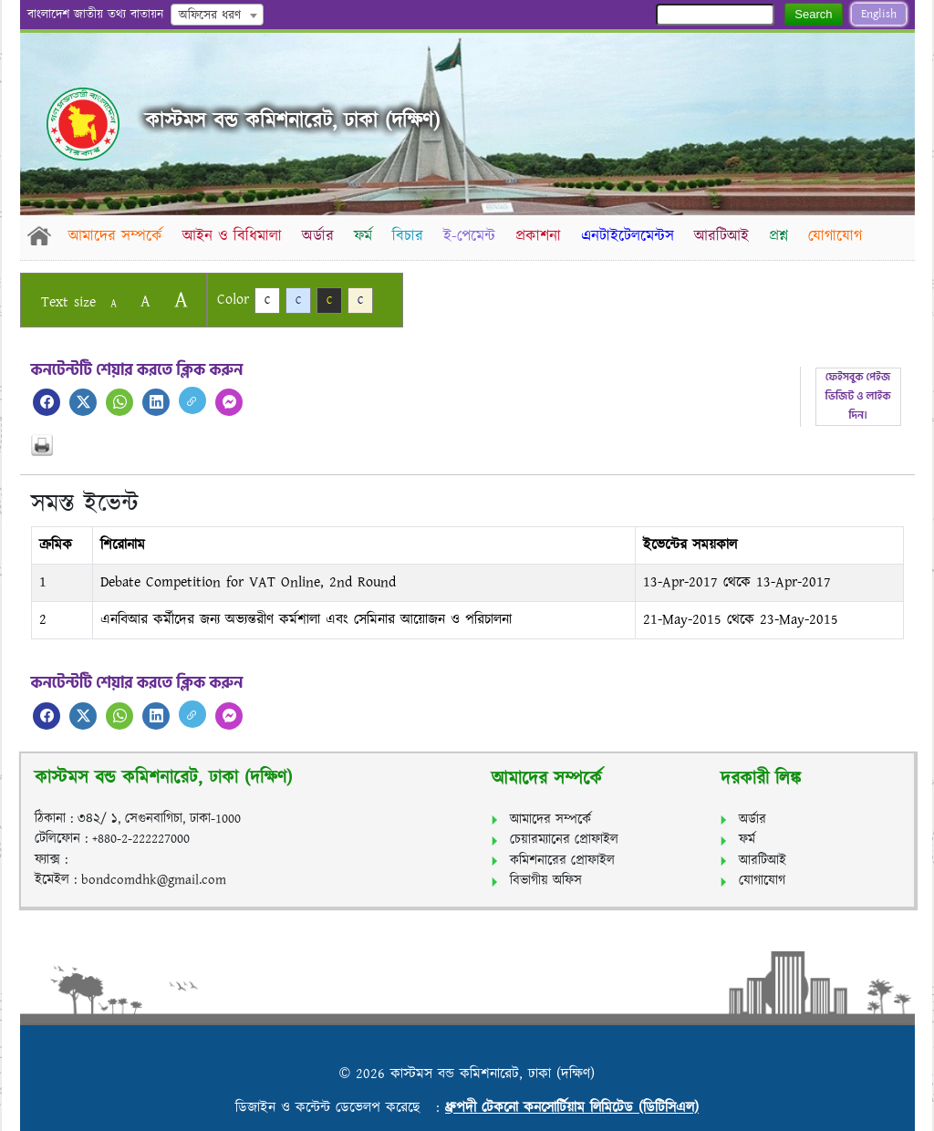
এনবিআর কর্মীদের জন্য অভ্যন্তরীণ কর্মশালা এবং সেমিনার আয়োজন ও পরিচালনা (306, 619)
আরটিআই (728, 236)
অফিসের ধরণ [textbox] (210, 15)
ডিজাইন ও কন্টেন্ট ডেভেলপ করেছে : (340, 1107)
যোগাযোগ (844, 236)
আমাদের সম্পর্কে (115, 236)
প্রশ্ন (786, 236)
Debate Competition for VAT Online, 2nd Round (248, 582)
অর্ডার (320, 236)
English (879, 14)
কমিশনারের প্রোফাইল (562, 860)
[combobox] (217, 15)
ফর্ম (366, 236)
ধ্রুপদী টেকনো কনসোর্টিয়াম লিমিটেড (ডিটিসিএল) (572, 1107)
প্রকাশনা (543, 236)
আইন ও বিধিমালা (233, 236)
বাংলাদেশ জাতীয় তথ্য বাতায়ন (95, 14)
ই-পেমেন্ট (474, 236)
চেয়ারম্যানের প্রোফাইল (564, 839)
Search (813, 14)
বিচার (411, 236)
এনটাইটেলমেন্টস (633, 236)
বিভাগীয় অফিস (546, 880)
